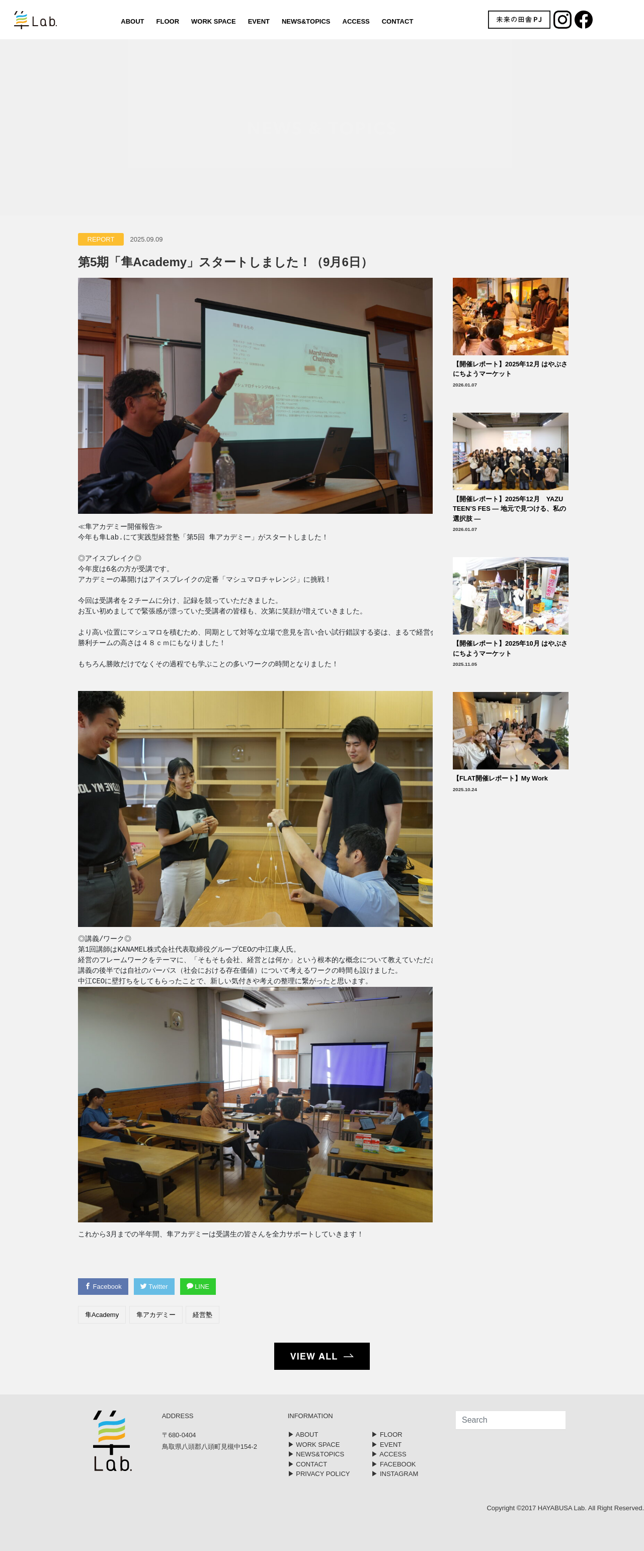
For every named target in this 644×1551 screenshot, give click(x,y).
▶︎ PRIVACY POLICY (319, 1474)
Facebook (103, 1286)
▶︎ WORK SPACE (314, 1444)
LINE (198, 1286)
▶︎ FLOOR (386, 1434)
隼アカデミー (156, 1315)
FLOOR (168, 21)
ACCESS (356, 21)
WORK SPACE (213, 21)
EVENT (259, 21)
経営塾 (202, 1315)
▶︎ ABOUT (303, 1434)
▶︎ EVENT (386, 1444)
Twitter (154, 1286)
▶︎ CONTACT (307, 1464)
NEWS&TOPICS (306, 21)
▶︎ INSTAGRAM (394, 1474)
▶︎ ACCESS (388, 1454)
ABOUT (132, 21)
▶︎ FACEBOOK (393, 1464)
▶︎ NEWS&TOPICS (316, 1454)
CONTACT (398, 21)
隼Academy (102, 1315)
